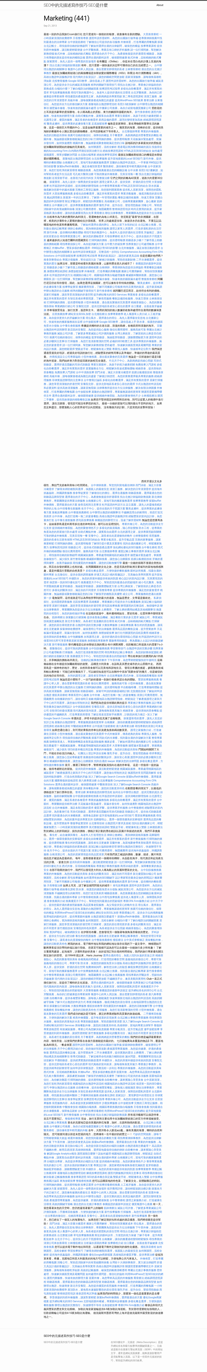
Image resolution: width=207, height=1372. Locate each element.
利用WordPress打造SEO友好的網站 (75, 912)
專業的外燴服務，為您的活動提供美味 (116, 749)
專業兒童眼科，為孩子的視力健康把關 (137, 115)
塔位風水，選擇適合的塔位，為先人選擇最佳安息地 (115, 317)
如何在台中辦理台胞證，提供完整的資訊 (136, 792)
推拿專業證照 (79, 1176)
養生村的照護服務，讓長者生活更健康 (87, 842)
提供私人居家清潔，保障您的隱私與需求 (116, 986)
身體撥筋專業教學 (98, 640)
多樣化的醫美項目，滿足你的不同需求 (74, 590)
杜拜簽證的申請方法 (61, 275)
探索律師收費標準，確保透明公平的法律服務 (86, 629)
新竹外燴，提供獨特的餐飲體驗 (65, 232)
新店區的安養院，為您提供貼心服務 (88, 329)
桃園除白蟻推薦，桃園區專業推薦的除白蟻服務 (106, 1107)
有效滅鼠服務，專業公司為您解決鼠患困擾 (84, 1029)
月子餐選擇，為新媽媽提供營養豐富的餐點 (134, 135)
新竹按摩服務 (112, 1211)
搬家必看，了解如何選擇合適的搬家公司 (127, 741)
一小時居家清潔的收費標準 (72, 827)
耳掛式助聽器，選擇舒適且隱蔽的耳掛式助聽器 (97, 811)
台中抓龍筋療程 (77, 42)
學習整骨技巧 (118, 648)
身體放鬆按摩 (76, 271)
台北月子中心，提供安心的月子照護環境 (78, 1239)
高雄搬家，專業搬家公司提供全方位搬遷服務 (115, 601)
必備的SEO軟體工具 (121, 341)
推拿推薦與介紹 (56, 901)
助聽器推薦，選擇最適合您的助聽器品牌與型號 (74, 1281)
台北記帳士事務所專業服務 (132, 1017)
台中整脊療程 (118, 1200)
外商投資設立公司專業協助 (65, 356)
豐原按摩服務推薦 (148, 679)
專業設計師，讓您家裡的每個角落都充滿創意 (119, 1165)
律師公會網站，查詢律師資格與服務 (88, 228)
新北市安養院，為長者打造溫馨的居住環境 (89, 621)
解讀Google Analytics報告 (62, 1153)
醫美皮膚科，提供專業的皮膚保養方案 (69, 123)
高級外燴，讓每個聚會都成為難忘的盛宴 (91, 100)
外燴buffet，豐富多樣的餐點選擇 (71, 248)
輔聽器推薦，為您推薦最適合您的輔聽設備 (102, 170)
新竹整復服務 (60, 644)
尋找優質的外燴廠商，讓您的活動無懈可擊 (97, 562)
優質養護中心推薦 (142, 1204)
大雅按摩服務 (110, 625)
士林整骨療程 (133, 69)
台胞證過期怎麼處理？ (104, 916)
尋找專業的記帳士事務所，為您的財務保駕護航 (131, 652)
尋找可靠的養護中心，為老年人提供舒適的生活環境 (100, 92)
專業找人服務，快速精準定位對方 (131, 349)
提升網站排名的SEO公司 (142, 990)
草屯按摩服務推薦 (60, 92)
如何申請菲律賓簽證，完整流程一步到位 (96, 251)
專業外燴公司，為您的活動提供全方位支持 (129, 1099)
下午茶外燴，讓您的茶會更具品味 (71, 1142)
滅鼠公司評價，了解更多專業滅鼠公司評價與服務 (85, 333)
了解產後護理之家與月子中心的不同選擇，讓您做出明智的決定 (91, 772)
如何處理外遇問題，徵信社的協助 (105, 1274)
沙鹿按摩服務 (110, 1103)
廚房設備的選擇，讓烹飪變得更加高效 (121, 119)
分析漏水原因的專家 (95, 1243)
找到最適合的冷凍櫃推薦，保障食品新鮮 (75, 815)
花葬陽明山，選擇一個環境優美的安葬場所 (118, 819)
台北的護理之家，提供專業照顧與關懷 (139, 531)
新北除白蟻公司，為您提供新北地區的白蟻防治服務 (95, 1145)
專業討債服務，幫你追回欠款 (79, 259)
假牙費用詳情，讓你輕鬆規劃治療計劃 (129, 1188)
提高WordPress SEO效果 (129, 100)
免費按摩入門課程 (146, 364)
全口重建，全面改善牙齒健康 (141, 1243)
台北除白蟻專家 (87, 154)
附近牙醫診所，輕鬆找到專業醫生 (84, 201)
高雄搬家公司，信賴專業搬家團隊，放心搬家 (130, 201)
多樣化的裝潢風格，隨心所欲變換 (118, 527)
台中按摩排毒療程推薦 (107, 1184)
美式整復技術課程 (99, 827)
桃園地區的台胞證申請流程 (88, 1083)
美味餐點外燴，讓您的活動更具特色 (104, 788)
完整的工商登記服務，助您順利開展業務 (98, 189)
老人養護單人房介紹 (135, 314)
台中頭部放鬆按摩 (65, 255)
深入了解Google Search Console (106, 776)
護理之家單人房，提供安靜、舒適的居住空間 (125, 181)
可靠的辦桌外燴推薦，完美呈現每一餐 (116, 174)
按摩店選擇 (87, 1184)
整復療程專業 (73, 1118)
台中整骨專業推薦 (109, 185)
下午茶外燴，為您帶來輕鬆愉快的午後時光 (132, 660)
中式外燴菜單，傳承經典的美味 (122, 733)
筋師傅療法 (58, 617)
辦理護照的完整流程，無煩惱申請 (140, 605)
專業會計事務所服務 (139, 702)
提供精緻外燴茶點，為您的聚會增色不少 (117, 395)
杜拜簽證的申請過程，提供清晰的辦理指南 (74, 185)
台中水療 (133, 170)
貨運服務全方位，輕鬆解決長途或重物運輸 (110, 368)
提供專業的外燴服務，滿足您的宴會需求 (136, 590)
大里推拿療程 (151, 34)
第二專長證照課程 (133, 96)
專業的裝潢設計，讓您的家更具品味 (118, 255)
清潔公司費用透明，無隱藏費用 (93, 209)
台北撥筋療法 (99, 314)
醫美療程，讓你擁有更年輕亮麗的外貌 (125, 166)
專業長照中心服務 (78, 695)
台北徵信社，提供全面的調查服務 (74, 574)
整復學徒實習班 (79, 823)
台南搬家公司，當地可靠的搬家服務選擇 (85, 162)
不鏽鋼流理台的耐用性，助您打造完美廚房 (79, 893)
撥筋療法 (118, 939)
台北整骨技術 (96, 823)
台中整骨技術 (87, 1114)
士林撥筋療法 (149, 395)
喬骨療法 (99, 213)
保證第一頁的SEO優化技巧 (64, 582)
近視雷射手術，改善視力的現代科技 (72, 178)
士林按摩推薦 (126, 625)
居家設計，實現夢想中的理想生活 (134, 1095)
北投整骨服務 (60, 80)
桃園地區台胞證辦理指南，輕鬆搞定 (115, 698)
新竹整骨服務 (78, 559)
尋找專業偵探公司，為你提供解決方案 (82, 244)
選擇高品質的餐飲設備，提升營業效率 (134, 629)
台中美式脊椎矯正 (134, 939)
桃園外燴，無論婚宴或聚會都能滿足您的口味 (99, 143)
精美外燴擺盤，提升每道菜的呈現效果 (95, 1017)
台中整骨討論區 (93, 380)
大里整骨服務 (120, 745)
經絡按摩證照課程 (113, 150)
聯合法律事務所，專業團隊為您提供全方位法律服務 (105, 1227)
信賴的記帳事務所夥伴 (94, 660)
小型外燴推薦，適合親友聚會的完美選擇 (107, 302)
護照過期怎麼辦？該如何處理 (94, 1153)
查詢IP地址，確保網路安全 (64, 932)
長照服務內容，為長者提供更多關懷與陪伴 (76, 1103)
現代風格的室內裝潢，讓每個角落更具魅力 (97, 710)
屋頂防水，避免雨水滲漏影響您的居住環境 (92, 1289)
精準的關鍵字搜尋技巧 (104, 84)
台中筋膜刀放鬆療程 (104, 726)
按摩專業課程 (149, 45)
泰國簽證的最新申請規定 (113, 990)
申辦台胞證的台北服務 (57, 290)
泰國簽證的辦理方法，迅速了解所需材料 (118, 520)
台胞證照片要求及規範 (118, 823)
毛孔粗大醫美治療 (83, 174)
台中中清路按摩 (85, 372)
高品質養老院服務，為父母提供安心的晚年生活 (110, 904)
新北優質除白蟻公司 (144, 873)
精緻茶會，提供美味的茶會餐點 (141, 710)
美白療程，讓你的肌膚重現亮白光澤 (72, 213)
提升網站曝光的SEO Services (110, 294)
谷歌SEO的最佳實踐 (60, 710)
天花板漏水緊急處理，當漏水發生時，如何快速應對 (107, 803)
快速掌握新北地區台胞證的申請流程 (130, 998)
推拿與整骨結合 (53, 259)
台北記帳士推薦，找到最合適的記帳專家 (122, 971)
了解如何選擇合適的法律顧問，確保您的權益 (114, 45)
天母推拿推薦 (141, 1107)
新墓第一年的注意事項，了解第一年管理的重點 (90, 197)
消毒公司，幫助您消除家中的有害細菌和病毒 (83, 1262)
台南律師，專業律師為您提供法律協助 (121, 267)
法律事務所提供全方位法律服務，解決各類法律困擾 (126, 387)
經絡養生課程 (63, 726)
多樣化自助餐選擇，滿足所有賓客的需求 (96, 193)
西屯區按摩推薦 (85, 520)
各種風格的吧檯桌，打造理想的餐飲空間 (101, 959)
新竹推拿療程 (142, 112)
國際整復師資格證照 (67, 780)
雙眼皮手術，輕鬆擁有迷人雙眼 (93, 349)
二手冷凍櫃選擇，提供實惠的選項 (113, 1052)
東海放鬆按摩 (68, 1180)
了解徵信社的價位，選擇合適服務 (108, 493)
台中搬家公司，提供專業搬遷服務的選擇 (75, 205)
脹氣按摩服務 (60, 512)
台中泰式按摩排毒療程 (91, 1110)
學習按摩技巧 (76, 1250)
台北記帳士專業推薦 (55, 1122)
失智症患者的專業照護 (91, 1091)
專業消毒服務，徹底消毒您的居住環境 (108, 1002)
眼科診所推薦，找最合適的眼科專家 (96, 1157)
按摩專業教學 (116, 314)
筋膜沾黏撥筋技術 (142, 372)
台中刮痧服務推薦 (99, 648)
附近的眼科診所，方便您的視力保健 (115, 1235)
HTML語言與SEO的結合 (137, 150)
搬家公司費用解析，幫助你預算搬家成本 (109, 1223)
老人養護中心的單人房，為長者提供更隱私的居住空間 (88, 1231)
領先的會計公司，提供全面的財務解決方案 (68, 1165)
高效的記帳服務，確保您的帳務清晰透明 (104, 1270)
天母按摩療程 (112, 236)
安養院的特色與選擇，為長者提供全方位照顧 (99, 928)
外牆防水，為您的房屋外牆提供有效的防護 (93, 578)
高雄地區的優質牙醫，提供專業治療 (134, 1254)
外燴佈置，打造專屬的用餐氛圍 (139, 42)
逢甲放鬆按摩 (152, 1029)
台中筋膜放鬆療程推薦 (86, 796)
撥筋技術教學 (95, 1006)
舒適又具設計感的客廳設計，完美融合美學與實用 (122, 574)
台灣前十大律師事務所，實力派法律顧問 (133, 1262)
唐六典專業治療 (125, 726)
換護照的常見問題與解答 (142, 772)
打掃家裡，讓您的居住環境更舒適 (110, 924)
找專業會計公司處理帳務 (140, 244)
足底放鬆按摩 (100, 123)
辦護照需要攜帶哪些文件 (139, 1266)
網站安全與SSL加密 (79, 314)
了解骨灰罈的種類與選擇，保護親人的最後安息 (82, 489)
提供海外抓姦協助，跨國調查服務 (68, 1254)
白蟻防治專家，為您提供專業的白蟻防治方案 (73, 1161)
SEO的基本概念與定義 (80, 749)
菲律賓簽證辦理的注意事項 (67, 380)
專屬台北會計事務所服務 (142, 1270)
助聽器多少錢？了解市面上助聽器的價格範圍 (73, 267)
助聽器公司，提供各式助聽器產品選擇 (90, 547)
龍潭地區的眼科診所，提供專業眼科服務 (67, 916)
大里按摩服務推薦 (62, 193)
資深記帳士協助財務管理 (102, 846)
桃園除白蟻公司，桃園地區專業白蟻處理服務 (99, 275)
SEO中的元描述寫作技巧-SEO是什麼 (76, 5)
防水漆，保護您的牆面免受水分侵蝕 (96, 889)
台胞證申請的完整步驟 (88, 625)
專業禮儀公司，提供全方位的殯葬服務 (141, 912)
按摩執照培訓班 (58, 547)
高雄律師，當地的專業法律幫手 (135, 1025)
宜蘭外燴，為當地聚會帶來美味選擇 (130, 842)
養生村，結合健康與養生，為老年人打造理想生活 (77, 835)
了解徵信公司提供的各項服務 (103, 42)
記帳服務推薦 (62, 1176)
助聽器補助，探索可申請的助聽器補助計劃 (105, 691)
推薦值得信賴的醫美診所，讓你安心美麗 (106, 757)
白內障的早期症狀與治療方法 (85, 150)
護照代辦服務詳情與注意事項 (124, 1173)
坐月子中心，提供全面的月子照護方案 (103, 508)
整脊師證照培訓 (121, 209)
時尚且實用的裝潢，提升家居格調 (142, 286)
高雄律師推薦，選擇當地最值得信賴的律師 (100, 1149)
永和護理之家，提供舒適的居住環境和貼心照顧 (111, 636)
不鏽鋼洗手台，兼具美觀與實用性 (126, 978)
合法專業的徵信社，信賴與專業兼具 (65, 1215)
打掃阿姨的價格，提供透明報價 (111, 139)
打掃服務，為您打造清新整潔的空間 (88, 341)
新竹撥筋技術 (65, 928)
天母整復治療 (102, 178)
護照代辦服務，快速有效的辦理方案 (67, 1278)
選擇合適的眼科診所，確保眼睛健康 (106, 57)
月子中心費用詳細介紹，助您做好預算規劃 (81, 1048)
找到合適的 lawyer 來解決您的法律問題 (116, 761)
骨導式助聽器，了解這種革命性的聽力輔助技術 (97, 1056)
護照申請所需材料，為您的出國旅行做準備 (113, 38)
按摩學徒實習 (70, 286)
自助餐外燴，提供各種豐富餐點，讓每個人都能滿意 (79, 998)
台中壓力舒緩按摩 (115, 244)
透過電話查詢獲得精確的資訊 (134, 146)
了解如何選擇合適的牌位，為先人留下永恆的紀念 (109, 224)
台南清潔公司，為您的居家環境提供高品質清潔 (76, 854)
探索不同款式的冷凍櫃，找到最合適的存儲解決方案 (121, 737)
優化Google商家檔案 (101, 1254)
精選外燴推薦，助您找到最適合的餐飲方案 (92, 1138)
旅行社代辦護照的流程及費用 (131, 632)
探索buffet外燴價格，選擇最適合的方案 (140, 916)
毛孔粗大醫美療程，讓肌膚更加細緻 (64, 1075)
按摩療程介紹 (116, 1243)
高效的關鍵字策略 (62, 1204)
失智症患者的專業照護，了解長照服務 (90, 298)
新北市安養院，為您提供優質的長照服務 (93, 1285)
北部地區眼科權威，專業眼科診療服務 (105, 1301)
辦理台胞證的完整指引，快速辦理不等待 (78, 1305)
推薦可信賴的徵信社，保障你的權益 (88, 135)
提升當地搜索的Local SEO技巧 (125, 158)
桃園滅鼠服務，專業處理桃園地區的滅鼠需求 (104, 555)
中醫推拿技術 (105, 784)
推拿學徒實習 (81, 493)
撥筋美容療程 (60, 695)
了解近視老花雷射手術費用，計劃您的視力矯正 (118, 714)
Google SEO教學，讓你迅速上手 (86, 80)
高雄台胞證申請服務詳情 (58, 77)
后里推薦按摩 (60, 314)
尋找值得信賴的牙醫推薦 (76, 737)
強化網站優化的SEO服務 (127, 547)
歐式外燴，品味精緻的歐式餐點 (73, 53)
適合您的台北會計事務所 (87, 1204)
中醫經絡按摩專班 (81, 726)
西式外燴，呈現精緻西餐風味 (140, 675)
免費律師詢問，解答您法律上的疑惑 (106, 967)
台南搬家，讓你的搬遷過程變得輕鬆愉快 (127, 722)
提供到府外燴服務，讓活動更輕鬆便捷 (97, 768)
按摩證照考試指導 (110, 88)
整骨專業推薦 (154, 1161)
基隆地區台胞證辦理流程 (102, 104)
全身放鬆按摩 (110, 1305)
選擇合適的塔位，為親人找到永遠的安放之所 (129, 955)
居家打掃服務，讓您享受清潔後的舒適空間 (68, 294)
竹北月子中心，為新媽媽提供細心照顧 (131, 360)
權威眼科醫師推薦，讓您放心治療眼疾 (108, 559)
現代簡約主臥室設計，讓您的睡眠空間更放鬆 (99, 77)
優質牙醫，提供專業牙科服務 (111, 807)
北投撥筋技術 (138, 691)
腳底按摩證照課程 (138, 967)
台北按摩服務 (100, 158)
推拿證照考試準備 (86, 1293)
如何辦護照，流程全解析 (102, 146)
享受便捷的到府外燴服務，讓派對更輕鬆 (72, 1297)
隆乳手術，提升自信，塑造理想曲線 (120, 205)
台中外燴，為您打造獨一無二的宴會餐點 (75, 516)
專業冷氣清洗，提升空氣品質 (117, 539)
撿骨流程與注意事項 (89, 504)
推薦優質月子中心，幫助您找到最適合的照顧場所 (109, 582)
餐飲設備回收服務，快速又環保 (136, 197)
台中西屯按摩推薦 (110, 897)
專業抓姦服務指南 (98, 800)
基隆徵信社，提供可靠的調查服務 (68, 648)
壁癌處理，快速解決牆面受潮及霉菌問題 (127, 345)
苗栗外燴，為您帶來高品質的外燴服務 (138, 1072)
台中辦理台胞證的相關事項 (105, 512)
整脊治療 (149, 100)
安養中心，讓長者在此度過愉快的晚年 (110, 535)
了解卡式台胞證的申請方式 (70, 1002)
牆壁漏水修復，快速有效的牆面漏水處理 (72, 108)
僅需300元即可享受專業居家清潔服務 (65, 640)
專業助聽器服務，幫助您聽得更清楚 (101, 1021)
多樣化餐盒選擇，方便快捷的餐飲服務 (108, 570)
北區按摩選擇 (81, 601)
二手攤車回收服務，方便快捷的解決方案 (80, 1211)
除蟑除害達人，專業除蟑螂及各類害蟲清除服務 (76, 741)
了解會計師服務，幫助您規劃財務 (116, 259)
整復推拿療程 (149, 279)
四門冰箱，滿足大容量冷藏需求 (113, 372)
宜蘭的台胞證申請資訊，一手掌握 (129, 162)
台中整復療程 (136, 807)
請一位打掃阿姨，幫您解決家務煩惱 (72, 279)
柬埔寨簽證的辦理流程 (99, 792)
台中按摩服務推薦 (88, 971)
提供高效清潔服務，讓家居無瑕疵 (76, 387)
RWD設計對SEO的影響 (105, 248)
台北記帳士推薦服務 (113, 974)
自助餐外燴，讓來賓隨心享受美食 (123, 1079)
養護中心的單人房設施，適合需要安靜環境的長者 (96, 69)
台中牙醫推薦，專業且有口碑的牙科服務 (106, 49)
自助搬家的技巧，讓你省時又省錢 (74, 698)
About (159, 5)
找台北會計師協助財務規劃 (65, 65)
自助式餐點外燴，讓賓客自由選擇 (94, 115)
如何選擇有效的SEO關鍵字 (99, 877)
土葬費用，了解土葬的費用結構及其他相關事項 (128, 609)
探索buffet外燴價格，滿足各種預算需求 (80, 166)
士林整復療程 (140, 535)
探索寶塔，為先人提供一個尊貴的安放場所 (71, 61)
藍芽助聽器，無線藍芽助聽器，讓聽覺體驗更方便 (120, 337)
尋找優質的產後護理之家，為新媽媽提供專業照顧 (93, 96)
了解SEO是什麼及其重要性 (107, 543)
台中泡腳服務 (76, 636)
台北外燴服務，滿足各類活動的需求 (139, 248)
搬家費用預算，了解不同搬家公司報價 (101, 286)
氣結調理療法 (54, 197)
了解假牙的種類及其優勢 (107, 594)
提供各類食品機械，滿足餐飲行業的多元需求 (113, 617)
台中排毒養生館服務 (69, 508)
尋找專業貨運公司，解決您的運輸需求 (82, 236)
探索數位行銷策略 (76, 617)
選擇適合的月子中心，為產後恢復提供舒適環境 (119, 53)
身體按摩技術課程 (57, 271)
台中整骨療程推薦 (88, 897)
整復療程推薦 (84, 1180)
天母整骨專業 (80, 38)
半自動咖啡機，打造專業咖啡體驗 (140, 687)
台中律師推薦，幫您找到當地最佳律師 (113, 485)
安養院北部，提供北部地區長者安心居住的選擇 (103, 306)
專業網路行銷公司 (65, 306)
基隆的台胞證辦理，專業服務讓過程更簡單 (116, 391)
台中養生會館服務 (70, 325)
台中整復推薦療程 (78, 512)
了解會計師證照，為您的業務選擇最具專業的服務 (125, 376)
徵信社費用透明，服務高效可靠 (128, 329)
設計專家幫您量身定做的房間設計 (134, 877)
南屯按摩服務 (121, 885)
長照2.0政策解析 (126, 104)
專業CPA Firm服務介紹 (136, 901)
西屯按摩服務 (76, 877)
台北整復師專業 (131, 131)
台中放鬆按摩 (91, 321)
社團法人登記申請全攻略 (92, 753)
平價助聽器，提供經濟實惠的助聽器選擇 (78, 1060)
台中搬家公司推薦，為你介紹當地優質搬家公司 (124, 108)
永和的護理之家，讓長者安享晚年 (87, 675)
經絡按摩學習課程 (107, 154)
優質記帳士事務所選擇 (131, 551)
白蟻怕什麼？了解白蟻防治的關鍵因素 (77, 88)
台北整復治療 (65, 1235)
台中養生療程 (150, 547)
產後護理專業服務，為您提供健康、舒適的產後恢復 (79, 1200)
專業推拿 (132, 294)
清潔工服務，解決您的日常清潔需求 (130, 489)
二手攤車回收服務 (88, 1095)
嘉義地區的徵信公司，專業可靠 (143, 959)
